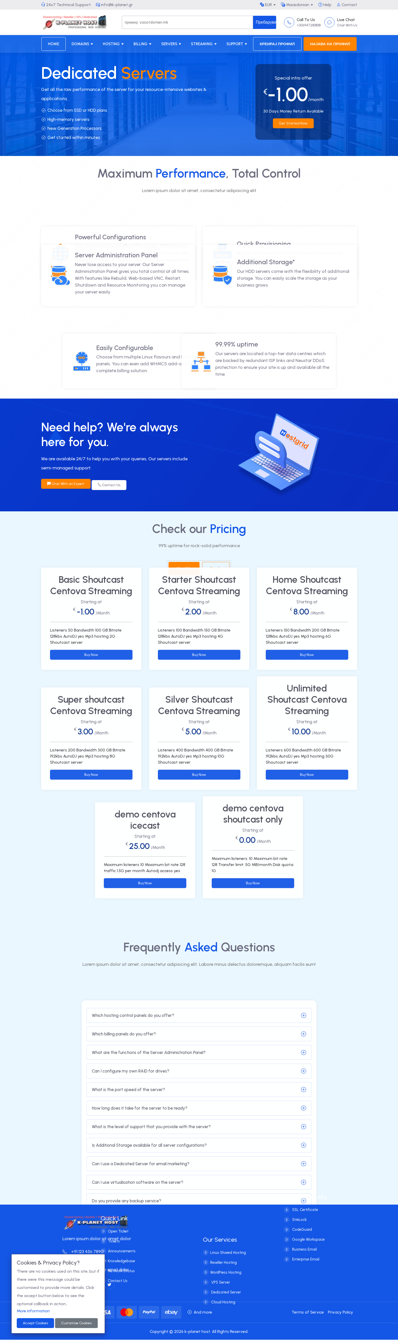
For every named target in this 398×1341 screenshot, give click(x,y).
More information (33, 1310)
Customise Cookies (76, 1323)
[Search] (187, 22)
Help (324, 4)
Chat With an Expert (66, 485)
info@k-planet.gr (114, 4)
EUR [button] (266, 4)
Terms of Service (308, 1313)
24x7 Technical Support (66, 4)
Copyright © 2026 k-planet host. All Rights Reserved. (199, 1332)
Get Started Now (293, 123)
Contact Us (111, 485)
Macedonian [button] (295, 4)
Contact (347, 4)
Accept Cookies (35, 1323)
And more (200, 1313)
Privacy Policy (340, 1313)
